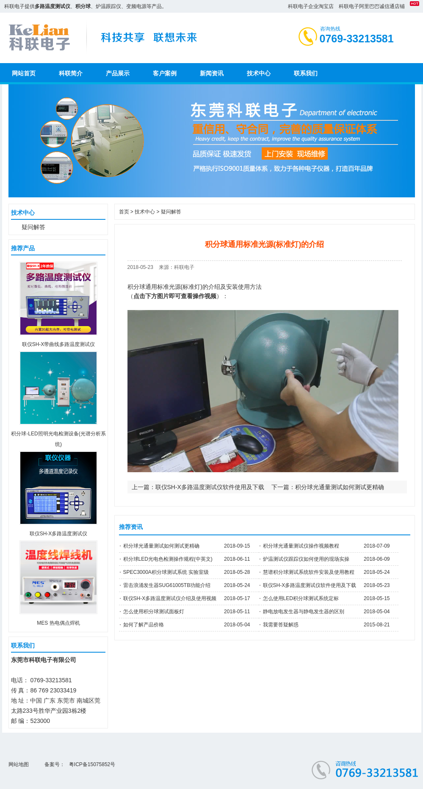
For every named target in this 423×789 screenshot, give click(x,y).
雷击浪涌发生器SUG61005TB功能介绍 (167, 585)
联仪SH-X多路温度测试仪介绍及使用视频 (170, 598)
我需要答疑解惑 (281, 625)
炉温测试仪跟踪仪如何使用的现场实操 (306, 559)
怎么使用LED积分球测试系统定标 (301, 598)
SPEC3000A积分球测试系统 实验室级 (166, 572)
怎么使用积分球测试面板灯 (153, 612)
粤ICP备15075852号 (92, 764)
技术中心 (145, 212)
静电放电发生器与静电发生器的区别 (303, 612)
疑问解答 (33, 227)
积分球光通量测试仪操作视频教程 (301, 546)
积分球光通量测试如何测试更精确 (339, 487)
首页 (124, 212)
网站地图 (18, 764)
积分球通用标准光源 (154, 286)
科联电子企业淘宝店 (311, 6)
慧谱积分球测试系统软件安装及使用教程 (308, 572)
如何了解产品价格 (143, 625)
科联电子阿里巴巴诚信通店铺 (372, 6)
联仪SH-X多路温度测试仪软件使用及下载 (209, 487)
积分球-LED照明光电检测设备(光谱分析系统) (58, 433)
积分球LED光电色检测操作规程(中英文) (168, 559)
